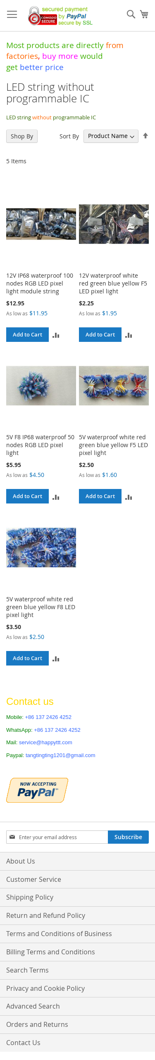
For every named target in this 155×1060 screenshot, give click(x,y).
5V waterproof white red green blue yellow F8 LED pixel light (40, 607)
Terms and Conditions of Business (59, 933)
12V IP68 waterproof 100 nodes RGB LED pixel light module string (39, 283)
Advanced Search (33, 1006)
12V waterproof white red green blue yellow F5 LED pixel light (113, 283)
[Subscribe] (128, 837)
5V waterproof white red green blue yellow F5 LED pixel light (113, 445)
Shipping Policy (29, 897)
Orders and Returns (37, 1024)
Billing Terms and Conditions (50, 951)
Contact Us (23, 1042)
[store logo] (58, 16)
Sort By (69, 136)
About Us (20, 861)
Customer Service (33, 879)
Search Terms (27, 970)
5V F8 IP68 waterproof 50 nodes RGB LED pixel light (40, 445)
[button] (56, 334)
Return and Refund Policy (45, 915)
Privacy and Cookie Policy (45, 988)
